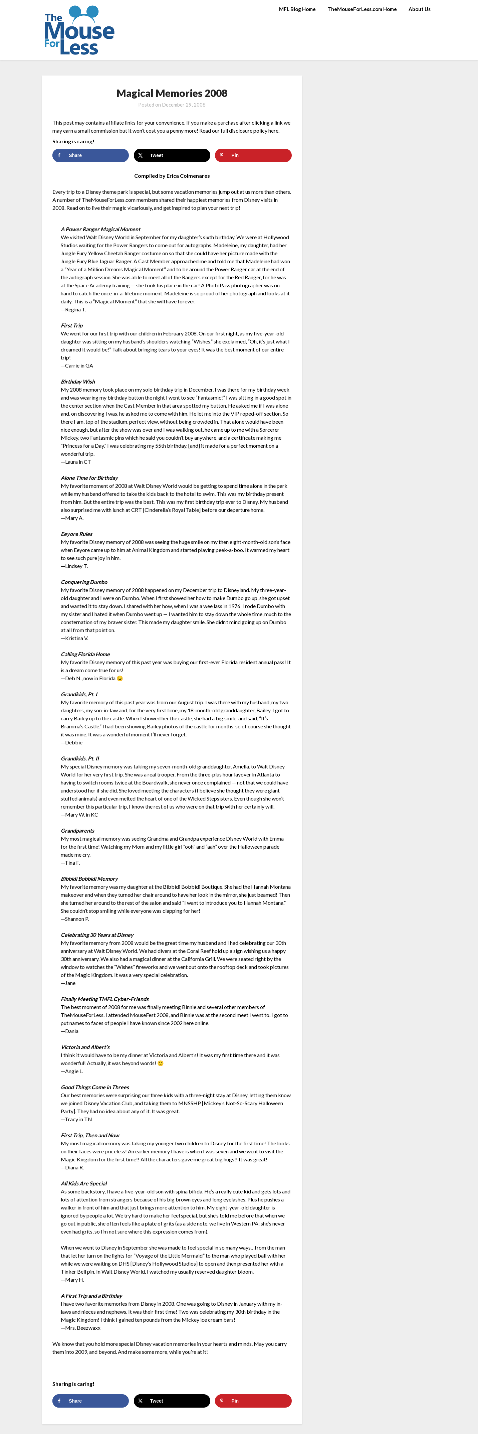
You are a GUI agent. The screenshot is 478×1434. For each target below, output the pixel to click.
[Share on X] (172, 155)
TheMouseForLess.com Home (362, 9)
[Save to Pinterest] (253, 155)
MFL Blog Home (297, 9)
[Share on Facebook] (90, 155)
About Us (420, 9)
